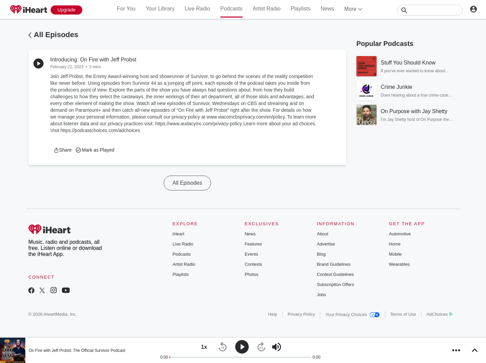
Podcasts (231, 8)
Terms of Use (403, 314)
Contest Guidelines (335, 274)
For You (126, 8)
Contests (253, 264)
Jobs (321, 294)
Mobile (395, 254)
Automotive (400, 233)
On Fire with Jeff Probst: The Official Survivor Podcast (77, 350)
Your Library (159, 8)
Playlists (300, 8)
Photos (251, 274)
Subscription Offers (335, 284)
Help (272, 314)
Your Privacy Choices (352, 314)
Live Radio (197, 8)
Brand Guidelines (334, 264)
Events (251, 254)
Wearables (399, 264)
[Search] (430, 10)
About (322, 233)
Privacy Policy (301, 314)
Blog (321, 254)
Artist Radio (267, 8)
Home (395, 244)
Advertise (326, 244)
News (327, 8)
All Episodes (56, 34)
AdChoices (440, 314)
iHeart (178, 233)
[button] (62, 150)
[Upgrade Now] (66, 10)
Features (253, 244)
